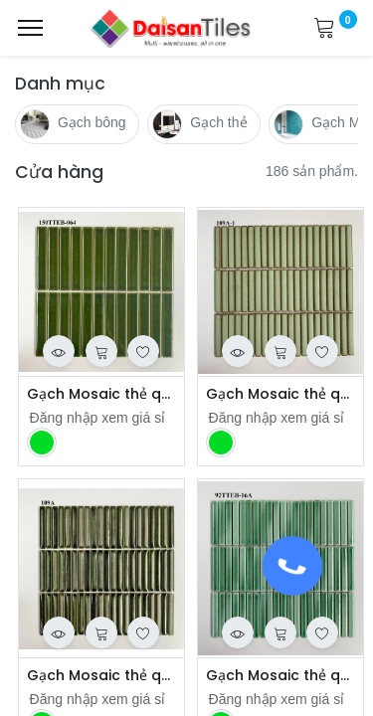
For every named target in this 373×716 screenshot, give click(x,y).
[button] (59, 351)
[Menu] (30, 28)
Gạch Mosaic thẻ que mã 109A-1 (280, 394)
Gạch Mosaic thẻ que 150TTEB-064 (101, 394)
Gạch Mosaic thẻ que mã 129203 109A (101, 675)
